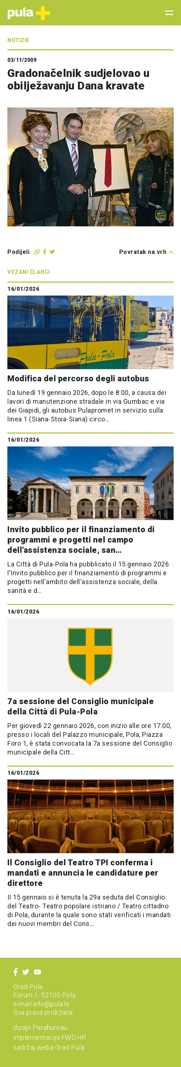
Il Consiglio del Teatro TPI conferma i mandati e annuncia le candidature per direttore (83, 873)
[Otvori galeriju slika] (160, 215)
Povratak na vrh (146, 251)
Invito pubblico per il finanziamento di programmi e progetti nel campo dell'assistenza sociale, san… (81, 540)
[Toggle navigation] (167, 13)
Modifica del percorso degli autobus (78, 378)
